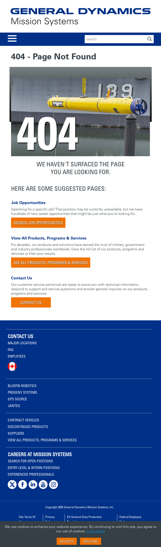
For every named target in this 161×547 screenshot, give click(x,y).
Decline (90, 541)
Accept (66, 541)
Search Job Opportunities (38, 222)
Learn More (96, 531)
